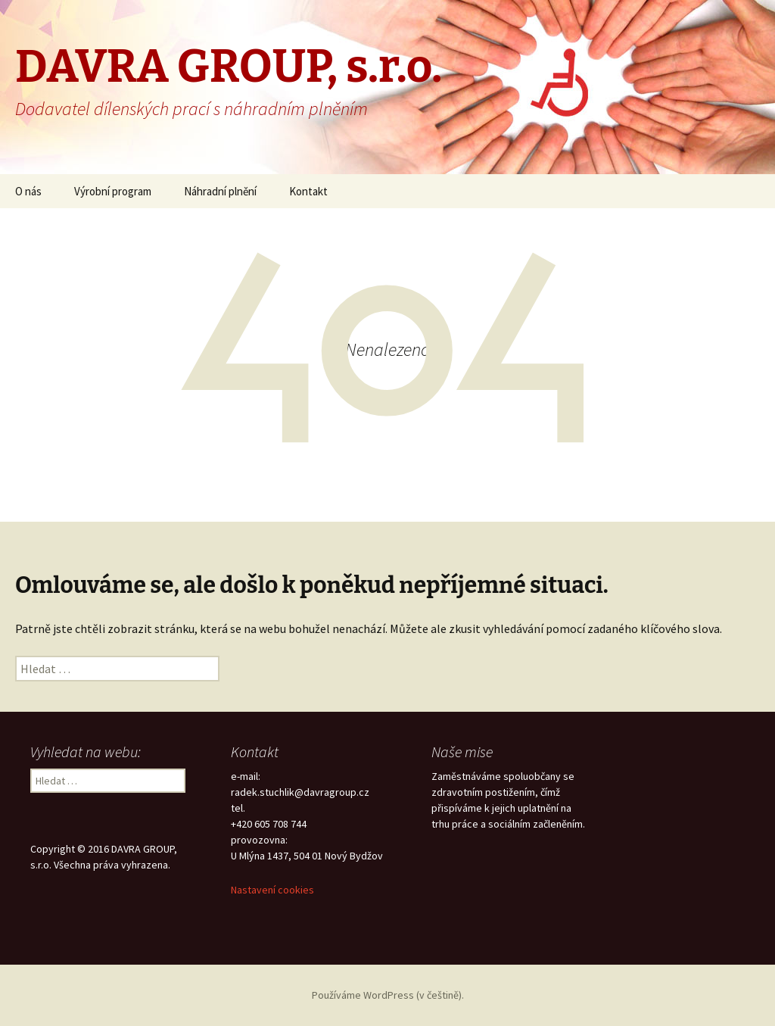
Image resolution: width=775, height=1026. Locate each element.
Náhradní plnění (220, 191)
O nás (28, 191)
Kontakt (308, 191)
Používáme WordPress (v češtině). (388, 995)
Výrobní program (112, 191)
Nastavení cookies (272, 890)
